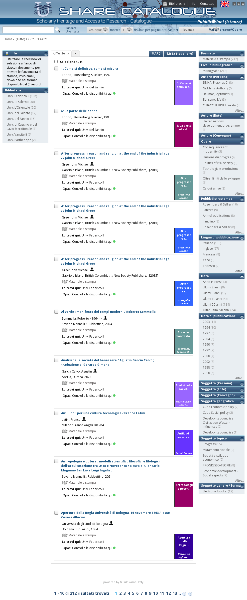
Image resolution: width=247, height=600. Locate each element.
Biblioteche (177, 3)
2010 (206, 373)
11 (162, 593)
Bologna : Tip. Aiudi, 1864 (80, 529)
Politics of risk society (218, 163)
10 (155, 593)
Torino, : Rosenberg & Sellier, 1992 (86, 75)
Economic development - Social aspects (220, 473)
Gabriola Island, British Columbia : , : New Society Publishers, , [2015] (110, 170)
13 (175, 593)
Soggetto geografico (217, 401)
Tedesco (209, 266)
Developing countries (218, 432)
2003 (206, 322)
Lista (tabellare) (180, 53)
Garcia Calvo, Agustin (77, 371)
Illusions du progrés (217, 157)
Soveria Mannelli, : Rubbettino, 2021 (87, 476)
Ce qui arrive (212, 188)
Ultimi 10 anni (212, 299)
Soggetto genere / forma (221, 485)
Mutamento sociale (216, 450)
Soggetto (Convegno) (218, 395)
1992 (206, 350)
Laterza (208, 210)
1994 (206, 327)
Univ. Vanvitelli (17, 134)
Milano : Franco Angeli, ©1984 (83, 425)
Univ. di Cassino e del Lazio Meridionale (22, 126)
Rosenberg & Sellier (217, 227)
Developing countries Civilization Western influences (218, 422)
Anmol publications (216, 215)
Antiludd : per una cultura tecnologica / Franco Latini (103, 413)
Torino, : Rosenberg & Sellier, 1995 (86, 117)
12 (168, 593)
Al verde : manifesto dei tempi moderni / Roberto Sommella (108, 312)
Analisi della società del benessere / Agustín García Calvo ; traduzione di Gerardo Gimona (107, 362)
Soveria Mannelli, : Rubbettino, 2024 (87, 324)
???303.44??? (38, 39)
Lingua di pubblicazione (220, 237)
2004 (206, 339)
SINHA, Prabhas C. (215, 82)
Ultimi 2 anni (211, 287)
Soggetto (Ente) (213, 389)
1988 (206, 367)
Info (192, 3)
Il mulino (209, 221)
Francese (209, 254)
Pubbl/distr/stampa (217, 199)
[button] (98, 30)
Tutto (60, 53)
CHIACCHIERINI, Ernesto (219, 105)
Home (8, 39)
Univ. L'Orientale (18, 107)
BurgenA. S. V (212, 99)
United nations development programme (221, 123)
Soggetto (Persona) (216, 383)
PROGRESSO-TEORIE (217, 465)
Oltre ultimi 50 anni (216, 310)
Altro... (240, 110)
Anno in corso (213, 282)
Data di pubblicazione (218, 316)
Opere (206, 141)
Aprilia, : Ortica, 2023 (76, 377)
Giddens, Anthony (215, 88)
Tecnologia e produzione (221, 169)
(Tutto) (20, 39)
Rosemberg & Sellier (217, 204)
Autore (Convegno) (216, 135)
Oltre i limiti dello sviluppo (221, 178)
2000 (206, 356)
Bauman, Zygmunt (216, 94)
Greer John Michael (75, 164)
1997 (206, 333)
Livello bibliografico (217, 65)
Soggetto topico (214, 438)
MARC (156, 53)
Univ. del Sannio (18, 119)
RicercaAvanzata (72, 29)
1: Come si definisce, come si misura (89, 68)
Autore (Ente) (211, 115)
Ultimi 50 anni (212, 304)
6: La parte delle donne (79, 111)
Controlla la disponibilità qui (94, 93)
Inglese (208, 248)
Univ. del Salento (18, 113)
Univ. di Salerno (18, 102)
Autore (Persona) (214, 77)
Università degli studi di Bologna (85, 524)
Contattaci (207, 3)
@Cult (124, 582)
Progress (209, 444)
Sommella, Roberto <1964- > (82, 318)
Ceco (206, 260)
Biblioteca (13, 90)
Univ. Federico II (18, 96)
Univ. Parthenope (19, 140)
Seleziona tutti (71, 62)
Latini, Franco (71, 419)
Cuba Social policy (216, 412)
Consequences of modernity (215, 149)
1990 (206, 344)
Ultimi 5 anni (211, 293)
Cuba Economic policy (218, 407)
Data (205, 276)
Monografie (211, 71)
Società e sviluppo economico (216, 457)
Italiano (208, 243)
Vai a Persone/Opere (225, 29)
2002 (206, 362)
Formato (208, 53)
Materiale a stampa (216, 59)
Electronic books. (215, 491)
